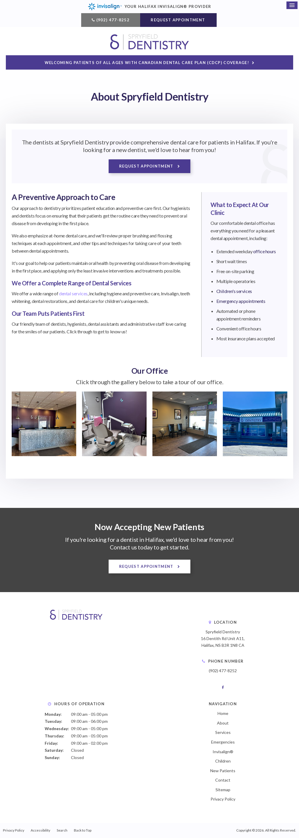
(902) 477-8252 (113, 20)
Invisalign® (223, 751)
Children (223, 761)
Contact (222, 780)
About (223, 722)
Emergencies (223, 741)
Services (223, 732)
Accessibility (40, 830)
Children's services (233, 291)
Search (62, 830)
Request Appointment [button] (178, 20)
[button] (44, 454)
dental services (73, 293)
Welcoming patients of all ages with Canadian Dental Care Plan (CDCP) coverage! (147, 63)
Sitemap (222, 789)
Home (223, 713)
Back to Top (82, 830)
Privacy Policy (223, 799)
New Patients (222, 770)
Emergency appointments (240, 301)
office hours (264, 251)
